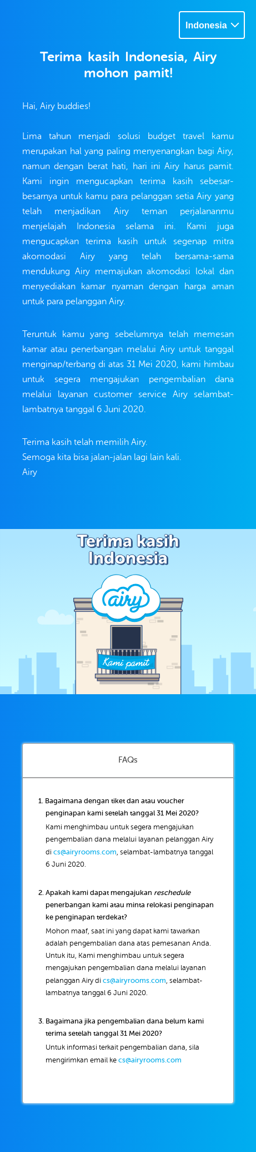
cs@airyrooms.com (85, 852)
